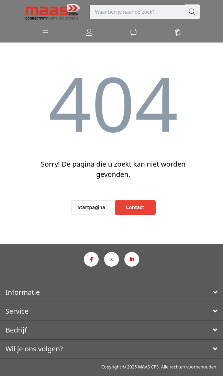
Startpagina (91, 207)
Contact (135, 207)
